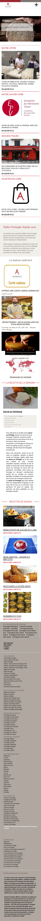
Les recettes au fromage (11, 866)
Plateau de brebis (9, 694)
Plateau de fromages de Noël (12, 705)
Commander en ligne (10, 658)
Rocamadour (8, 786)
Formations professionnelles (12, 686)
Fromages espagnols (10, 740)
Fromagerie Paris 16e (10, 630)
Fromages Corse (8, 728)
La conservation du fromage (12, 860)
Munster (6, 771)
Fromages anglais (9, 750)
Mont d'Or (7, 777)
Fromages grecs (8, 748)
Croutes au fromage (10, 824)
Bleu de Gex (7, 775)
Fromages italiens (9, 739)
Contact (6, 647)
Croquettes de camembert (11, 803)
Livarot (6, 773)
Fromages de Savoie (10, 715)
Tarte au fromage (9, 807)
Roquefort (7, 759)
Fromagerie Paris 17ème (15, 633)
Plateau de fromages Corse (12, 698)
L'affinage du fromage (10, 851)
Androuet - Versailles (10, 628)
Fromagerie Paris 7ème (17, 635)
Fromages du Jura (9, 730)
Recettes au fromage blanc (12, 820)
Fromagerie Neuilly (26, 628)
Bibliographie (8, 843)
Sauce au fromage (9, 805)
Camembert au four (9, 822)
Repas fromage (8, 671)
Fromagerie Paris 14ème (20, 637)
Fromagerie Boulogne (10, 626)
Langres (6, 780)
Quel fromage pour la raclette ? (13, 857)
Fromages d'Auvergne (10, 721)
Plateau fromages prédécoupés (13, 709)
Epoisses (6, 782)
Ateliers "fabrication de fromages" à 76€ (15, 667)
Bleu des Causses (9, 779)
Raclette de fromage (10, 800)
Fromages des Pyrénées (11, 726)
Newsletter (7, 645)
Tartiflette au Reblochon (11, 813)
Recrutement (8, 643)
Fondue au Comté (9, 811)
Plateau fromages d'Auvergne (12, 702)
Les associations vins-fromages (13, 853)
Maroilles (6, 792)
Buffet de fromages (9, 669)
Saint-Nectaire (8, 763)
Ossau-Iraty (7, 784)
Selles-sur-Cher (8, 765)
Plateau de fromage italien (11, 703)
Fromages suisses (9, 742)
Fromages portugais (10, 746)
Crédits (6, 649)
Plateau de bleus (9, 696)
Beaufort (6, 769)
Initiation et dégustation (11, 675)
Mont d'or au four (9, 809)
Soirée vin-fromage (9, 673)
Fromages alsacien (9, 724)
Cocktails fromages (9, 677)
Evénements (7, 685)
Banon (6, 767)
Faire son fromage (9, 847)
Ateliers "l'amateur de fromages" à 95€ (15, 665)
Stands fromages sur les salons (13, 681)
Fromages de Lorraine (10, 732)
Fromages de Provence (11, 719)
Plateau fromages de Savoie (12, 700)
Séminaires (7, 683)
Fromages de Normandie (11, 717)
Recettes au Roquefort (10, 817)
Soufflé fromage (8, 801)
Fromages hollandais (10, 744)
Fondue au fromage (10, 798)
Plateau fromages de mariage (12, 707)
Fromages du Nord (9, 722)
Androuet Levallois (25, 626)
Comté (6, 758)
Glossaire (7, 841)
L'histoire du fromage (10, 845)
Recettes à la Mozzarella (11, 819)
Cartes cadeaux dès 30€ (11, 660)
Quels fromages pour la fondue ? (13, 855)
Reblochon (7, 756)
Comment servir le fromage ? (12, 862)
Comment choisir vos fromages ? (13, 859)
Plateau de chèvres (10, 692)
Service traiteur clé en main (12, 679)
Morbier (6, 790)
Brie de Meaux (8, 761)
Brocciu (6, 788)
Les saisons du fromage (11, 864)
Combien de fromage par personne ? (14, 849)
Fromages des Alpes (10, 734)
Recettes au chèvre (9, 815)
